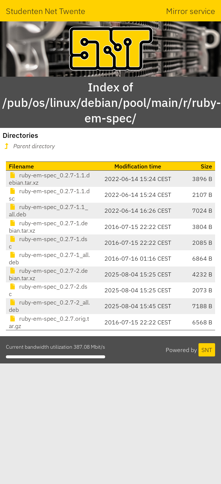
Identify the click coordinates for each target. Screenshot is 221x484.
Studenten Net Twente (45, 11)
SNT (206, 350)
